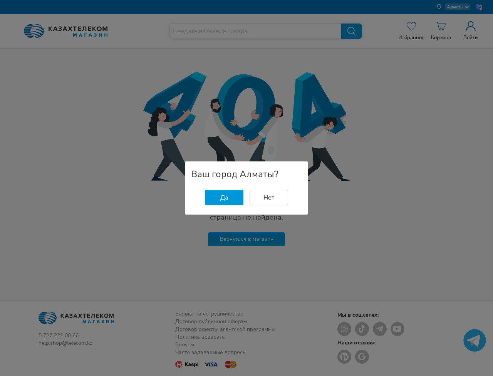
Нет (268, 197)
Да (224, 197)
